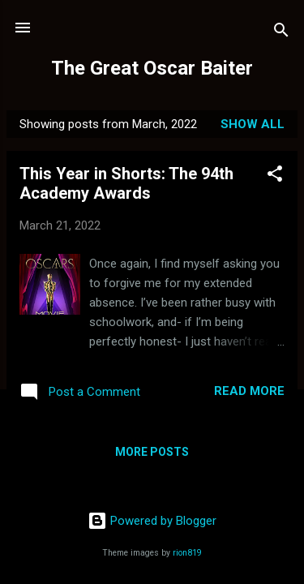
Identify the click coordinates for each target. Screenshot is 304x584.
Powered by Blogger (152, 520)
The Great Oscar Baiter (152, 68)
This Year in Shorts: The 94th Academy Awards (126, 183)
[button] (275, 176)
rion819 (187, 553)
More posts (152, 451)
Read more (249, 391)
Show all (253, 124)
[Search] (281, 33)
